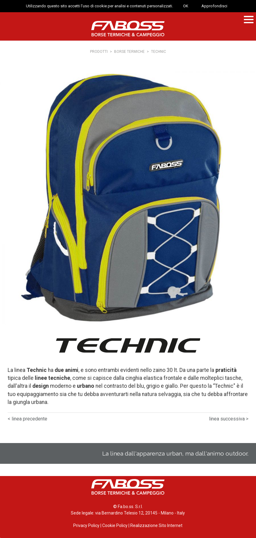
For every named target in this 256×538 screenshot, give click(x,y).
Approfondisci (214, 6)
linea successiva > (228, 419)
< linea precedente (27, 419)
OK (185, 6)
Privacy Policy (86, 525)
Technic (158, 51)
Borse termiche (129, 51)
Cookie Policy (115, 525)
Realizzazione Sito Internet (156, 525)
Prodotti (99, 51)
